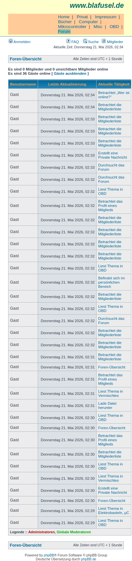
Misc (98, 26)
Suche (91, 41)
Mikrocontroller (72, 26)
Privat (82, 16)
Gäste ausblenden (70, 73)
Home (64, 16)
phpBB (49, 555)
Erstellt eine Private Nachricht (112, 155)
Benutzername (23, 84)
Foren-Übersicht (26, 59)
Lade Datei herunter (107, 405)
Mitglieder (112, 41)
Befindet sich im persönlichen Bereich (111, 282)
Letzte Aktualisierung (67, 84)
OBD (114, 26)
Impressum (105, 16)
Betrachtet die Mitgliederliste (110, 106)
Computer (88, 21)
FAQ (72, 41)
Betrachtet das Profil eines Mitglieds (110, 205)
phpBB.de (88, 559)
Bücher (65, 21)
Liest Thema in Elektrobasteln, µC (113, 510)
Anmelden (20, 41)
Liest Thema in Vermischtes (110, 393)
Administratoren (41, 532)
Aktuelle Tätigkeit (113, 84)
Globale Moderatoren (74, 532)
